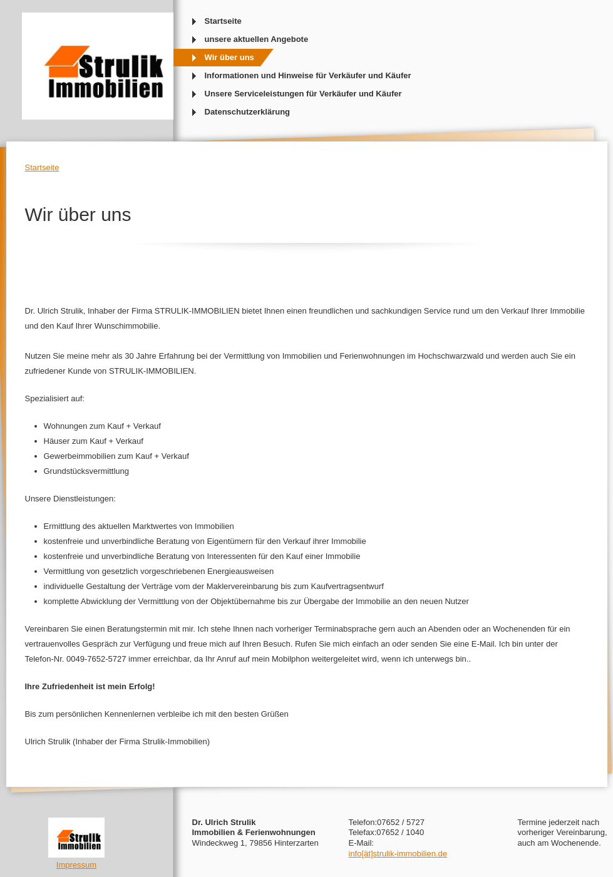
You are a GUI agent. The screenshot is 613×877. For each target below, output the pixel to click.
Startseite (223, 21)
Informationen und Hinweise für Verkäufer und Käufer (308, 75)
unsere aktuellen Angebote (257, 39)
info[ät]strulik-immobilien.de (398, 853)
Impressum (76, 864)
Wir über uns (229, 57)
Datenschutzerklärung (248, 111)
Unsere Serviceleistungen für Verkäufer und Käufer (303, 93)
